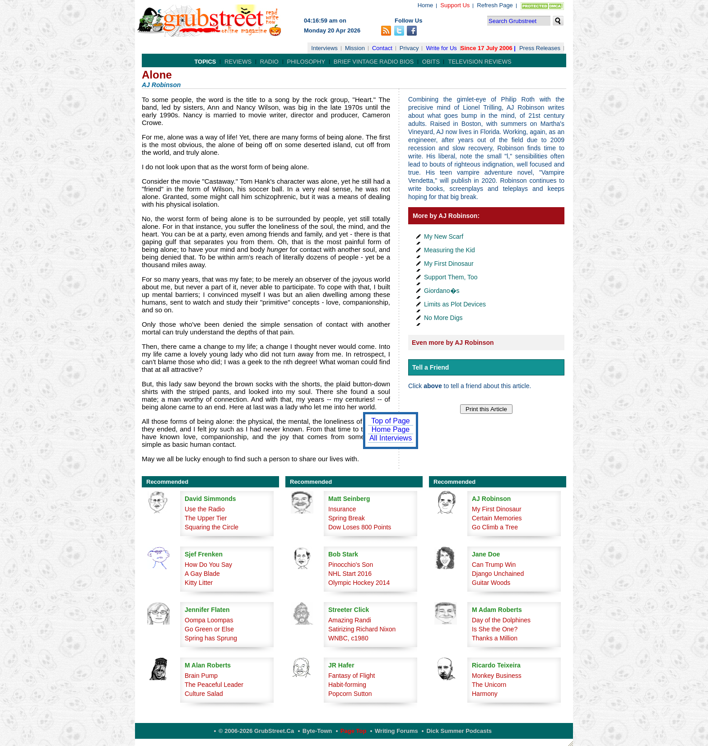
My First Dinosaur (449, 263)
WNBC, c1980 (348, 638)
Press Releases (539, 48)
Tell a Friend (430, 367)
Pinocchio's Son (350, 564)
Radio (269, 61)
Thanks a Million (494, 638)
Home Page (391, 429)
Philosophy (306, 61)
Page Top (353, 730)
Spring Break (346, 518)
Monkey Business (497, 675)
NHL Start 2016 (350, 573)
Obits (431, 61)
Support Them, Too (451, 277)
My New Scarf (443, 236)
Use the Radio (205, 509)
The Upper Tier (206, 518)
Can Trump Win (494, 564)
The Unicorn (489, 684)
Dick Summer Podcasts (459, 730)
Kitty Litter (199, 582)
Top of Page (390, 421)
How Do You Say (208, 564)
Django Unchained (498, 573)
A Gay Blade (202, 573)
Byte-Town (317, 730)
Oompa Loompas (209, 620)
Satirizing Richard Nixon (362, 629)
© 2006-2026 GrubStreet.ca (256, 730)
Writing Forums (396, 730)
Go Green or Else (209, 629)
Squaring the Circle (211, 527)
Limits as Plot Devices (455, 304)
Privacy (409, 48)
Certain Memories (497, 518)
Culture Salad (204, 693)
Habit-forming (347, 684)
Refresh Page (495, 5)
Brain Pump (201, 675)
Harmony (485, 693)
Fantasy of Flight (351, 675)
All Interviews (390, 438)
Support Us (455, 5)
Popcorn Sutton (350, 693)
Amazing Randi (349, 620)
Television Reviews (479, 61)
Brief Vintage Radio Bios (374, 61)
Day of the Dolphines (501, 620)
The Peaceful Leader (214, 684)
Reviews (238, 61)
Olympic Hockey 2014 (359, 582)
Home (425, 5)
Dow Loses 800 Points (359, 527)
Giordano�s (442, 290)
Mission (355, 48)
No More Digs (443, 317)
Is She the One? (494, 629)
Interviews (324, 48)
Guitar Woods (491, 582)
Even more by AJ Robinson (453, 342)
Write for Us (441, 48)
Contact (382, 48)
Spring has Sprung (211, 638)
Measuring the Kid (449, 250)
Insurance (342, 509)
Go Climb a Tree (495, 527)
